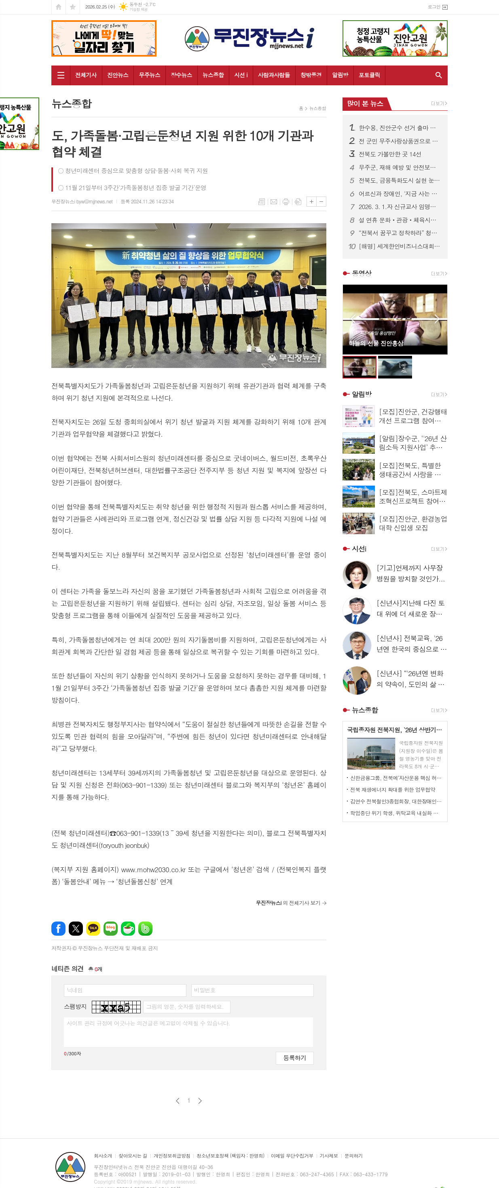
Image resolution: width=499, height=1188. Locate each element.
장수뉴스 (181, 75)
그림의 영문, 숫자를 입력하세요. (184, 1006)
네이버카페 (128, 929)
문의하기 (354, 1156)
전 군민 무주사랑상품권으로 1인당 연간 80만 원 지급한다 (400, 141)
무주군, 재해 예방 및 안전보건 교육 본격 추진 (400, 167)
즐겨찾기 (73, 7)
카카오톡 (93, 929)
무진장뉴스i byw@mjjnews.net (81, 201)
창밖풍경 (311, 75)
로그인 (434, 7)
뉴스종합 (213, 75)
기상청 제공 (138, 9)
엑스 (76, 929)
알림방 (340, 75)
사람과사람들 (274, 75)
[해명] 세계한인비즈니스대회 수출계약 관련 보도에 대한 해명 (400, 246)
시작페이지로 (59, 7)
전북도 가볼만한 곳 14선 (390, 154)
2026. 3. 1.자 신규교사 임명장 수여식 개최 (400, 207)
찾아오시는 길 (132, 1156)
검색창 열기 (437, 75)
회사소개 (103, 1156)
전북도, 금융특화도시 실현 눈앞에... (400, 180)
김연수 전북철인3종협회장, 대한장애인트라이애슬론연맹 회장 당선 (396, 801)
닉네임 (74, 990)
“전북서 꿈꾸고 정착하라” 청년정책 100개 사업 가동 (400, 233)
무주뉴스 (149, 75)
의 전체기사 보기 (288, 903)
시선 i (240, 75)
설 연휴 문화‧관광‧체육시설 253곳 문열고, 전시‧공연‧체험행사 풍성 (400, 220)
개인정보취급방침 (172, 1156)
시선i (359, 549)
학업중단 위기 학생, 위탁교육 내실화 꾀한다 (396, 813)
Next (437, 319)
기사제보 (329, 1156)
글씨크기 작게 (321, 202)
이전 (177, 1101)
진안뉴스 (118, 75)
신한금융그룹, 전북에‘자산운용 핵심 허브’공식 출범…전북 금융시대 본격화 (396, 778)
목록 (262, 202)
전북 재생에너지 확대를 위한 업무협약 (392, 789)
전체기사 (86, 75)
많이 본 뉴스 (365, 103)
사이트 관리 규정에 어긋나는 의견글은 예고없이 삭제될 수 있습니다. (148, 1023)
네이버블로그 (111, 929)
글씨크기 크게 (312, 202)
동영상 (361, 273)
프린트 (286, 202)
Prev (353, 319)
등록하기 (294, 1057)
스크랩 (298, 202)
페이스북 (58, 929)
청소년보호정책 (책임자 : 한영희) (230, 1156)
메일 (274, 202)
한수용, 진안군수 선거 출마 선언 (400, 128)
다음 (200, 1101)
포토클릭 (369, 75)
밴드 (145, 929)
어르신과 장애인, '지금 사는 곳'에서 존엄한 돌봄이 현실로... (400, 194)
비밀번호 (205, 990)
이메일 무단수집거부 (292, 1156)
